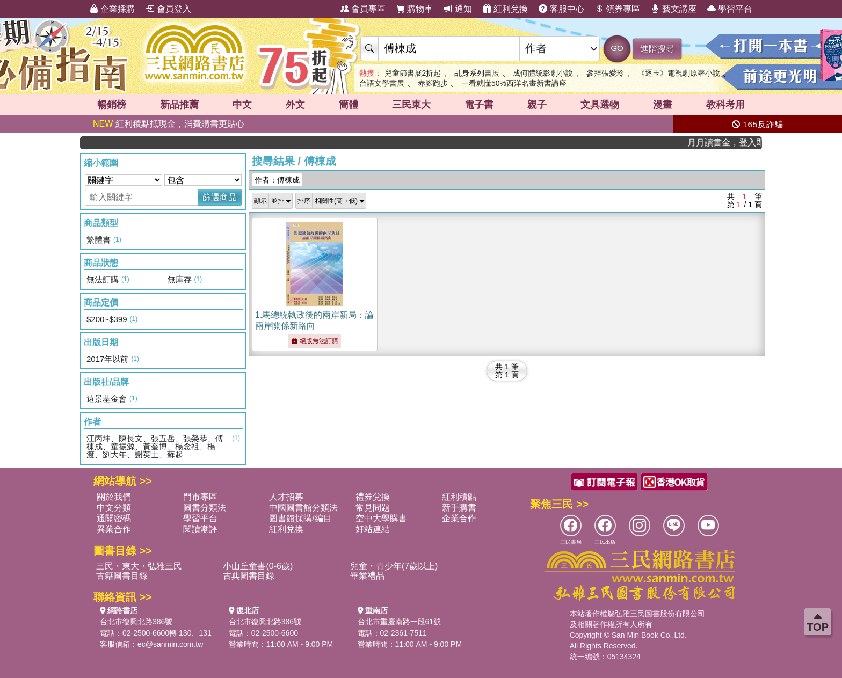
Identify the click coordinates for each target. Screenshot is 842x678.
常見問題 (372, 507)
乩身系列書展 (476, 73)
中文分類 (114, 507)
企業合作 (459, 518)
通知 (457, 8)
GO (617, 48)
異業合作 (114, 529)
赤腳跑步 (433, 83)
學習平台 (729, 8)
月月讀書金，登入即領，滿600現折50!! (730, 142)
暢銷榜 (111, 104)
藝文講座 (673, 8)
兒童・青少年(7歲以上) (394, 566)
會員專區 (363, 8)
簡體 (348, 104)
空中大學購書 (381, 518)
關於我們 (114, 496)
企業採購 (112, 8)
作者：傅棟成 (277, 180)
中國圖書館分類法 (303, 507)
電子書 (478, 104)
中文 (242, 104)
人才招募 (286, 496)
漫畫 (662, 104)
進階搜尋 (657, 48)
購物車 (414, 8)
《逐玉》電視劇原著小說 (678, 73)
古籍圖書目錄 (122, 575)
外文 (295, 104)
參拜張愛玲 (605, 73)
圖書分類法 (204, 507)
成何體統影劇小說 (543, 73)
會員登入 (168, 8)
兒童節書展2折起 (412, 73)
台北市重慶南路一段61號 (399, 621)
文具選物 (599, 104)
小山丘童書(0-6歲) (258, 566)
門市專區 (200, 496)
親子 (537, 104)
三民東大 (411, 104)
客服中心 (561, 8)
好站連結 (372, 529)
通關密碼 (114, 518)
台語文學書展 (381, 83)
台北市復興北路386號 (136, 621)
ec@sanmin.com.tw (170, 644)
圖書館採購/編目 (300, 518)
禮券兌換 (372, 496)
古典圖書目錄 (248, 575)
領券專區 (617, 8)
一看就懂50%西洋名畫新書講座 (514, 83)
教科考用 (725, 104)
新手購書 (459, 507)
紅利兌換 (505, 8)
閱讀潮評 (200, 529)
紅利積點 (459, 496)
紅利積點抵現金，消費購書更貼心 (168, 123)
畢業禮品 (367, 575)
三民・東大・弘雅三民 (139, 566)
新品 (179, 104)
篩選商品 (219, 197)
